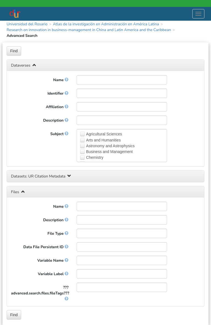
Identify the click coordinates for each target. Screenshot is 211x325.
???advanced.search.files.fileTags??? (40, 293)
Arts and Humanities (103, 140)
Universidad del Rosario (27, 24)
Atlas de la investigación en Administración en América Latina (106, 24)
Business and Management (109, 151)
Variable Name (52, 260)
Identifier (58, 93)
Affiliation (57, 107)
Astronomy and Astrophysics (110, 146)
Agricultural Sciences (104, 134)
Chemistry (94, 157)
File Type (58, 233)
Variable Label (53, 274)
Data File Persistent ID (46, 247)
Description (55, 120)
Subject (59, 133)
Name (61, 80)
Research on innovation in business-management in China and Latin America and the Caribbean (89, 29)
